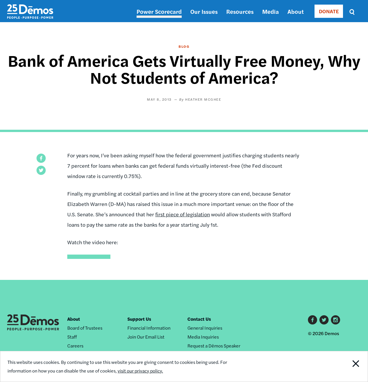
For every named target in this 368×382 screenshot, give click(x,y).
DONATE (329, 11)
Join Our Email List (145, 336)
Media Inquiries (203, 336)
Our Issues (204, 11)
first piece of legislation (182, 214)
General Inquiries (204, 327)
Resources (240, 11)
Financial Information (148, 327)
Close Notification (349, 366)
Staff (72, 336)
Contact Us (199, 319)
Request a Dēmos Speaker (213, 345)
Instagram (335, 319)
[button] (41, 158)
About (296, 11)
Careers (75, 345)
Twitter (324, 319)
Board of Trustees (84, 327)
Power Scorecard (159, 11)
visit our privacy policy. (140, 370)
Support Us (139, 319)
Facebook (312, 319)
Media (270, 11)
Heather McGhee (203, 99)
